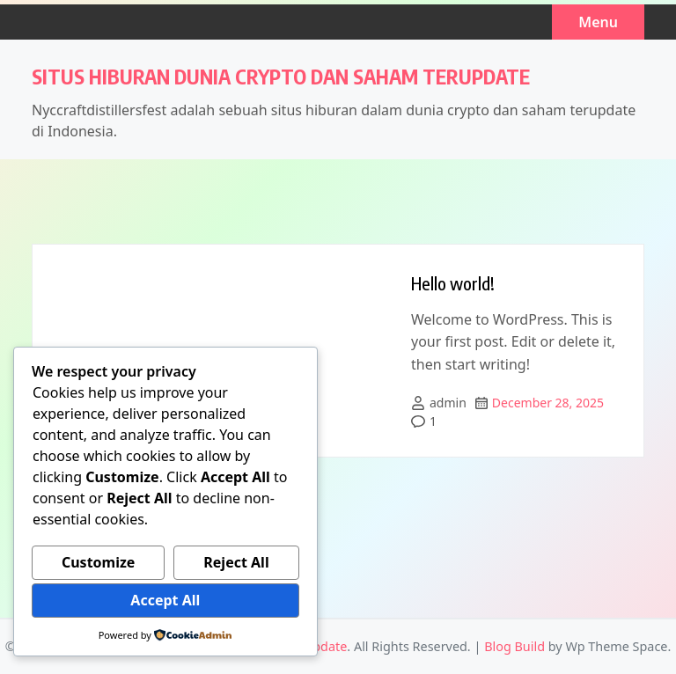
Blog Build (514, 646)
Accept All (165, 600)
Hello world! (453, 283)
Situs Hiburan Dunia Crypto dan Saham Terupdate (281, 76)
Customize (98, 562)
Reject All (235, 562)
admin (448, 402)
